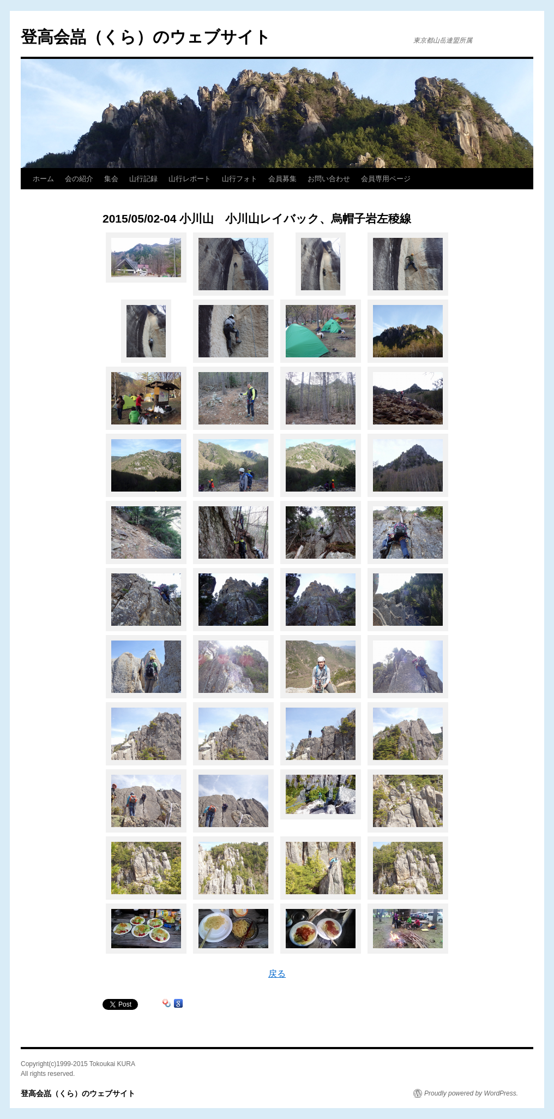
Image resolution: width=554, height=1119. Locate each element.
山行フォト (239, 179)
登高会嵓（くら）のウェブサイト (146, 37)
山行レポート (189, 179)
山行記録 (143, 179)
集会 (111, 179)
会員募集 (282, 179)
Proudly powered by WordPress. (471, 1093)
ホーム (43, 179)
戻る (277, 973)
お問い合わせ (329, 179)
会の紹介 (79, 179)
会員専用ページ (386, 179)
